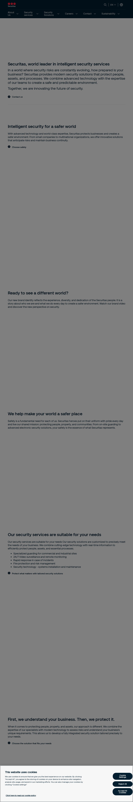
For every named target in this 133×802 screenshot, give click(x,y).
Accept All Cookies (122, 792)
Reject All (122, 784)
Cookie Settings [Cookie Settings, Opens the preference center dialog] (122, 776)
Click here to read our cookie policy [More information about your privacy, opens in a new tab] (21, 795)
